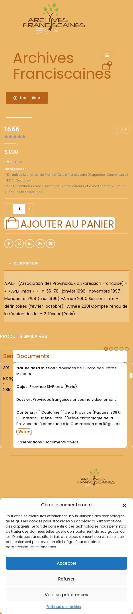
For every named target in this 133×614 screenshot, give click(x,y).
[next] (126, 130)
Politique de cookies (63, 606)
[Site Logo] (53, 20)
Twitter (19, 243)
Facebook (8, 243)
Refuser (66, 579)
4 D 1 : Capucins (18, 180)
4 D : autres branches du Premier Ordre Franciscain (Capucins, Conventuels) (66, 174)
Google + (40, 243)
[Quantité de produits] (19, 208)
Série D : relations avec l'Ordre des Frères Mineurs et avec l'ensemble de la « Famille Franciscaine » (64, 189)
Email (50, 243)
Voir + (24, 431)
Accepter (67, 563)
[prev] (118, 130)
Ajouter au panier (67, 223)
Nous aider (26, 97)
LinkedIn (29, 243)
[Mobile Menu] (107, 55)
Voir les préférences (66, 595)
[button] (124, 505)
